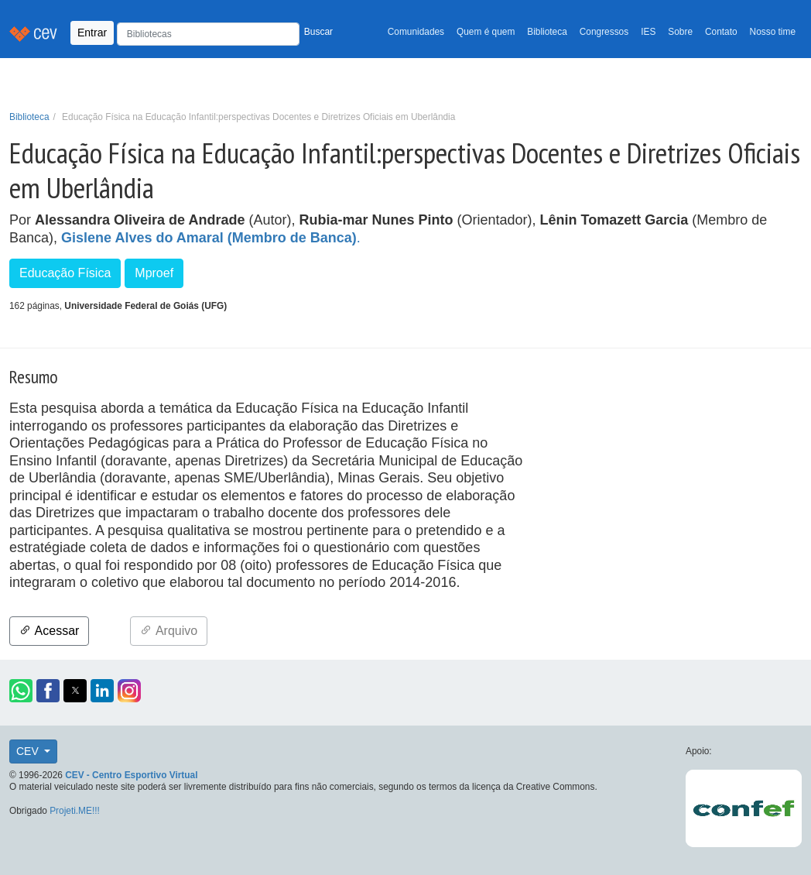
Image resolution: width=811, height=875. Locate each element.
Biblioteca (547, 31)
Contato (721, 31)
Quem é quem (486, 31)
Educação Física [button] (65, 273)
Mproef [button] (154, 273)
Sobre (680, 31)
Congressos (604, 31)
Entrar (92, 32)
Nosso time (773, 31)
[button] (21, 690)
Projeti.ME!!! (75, 810)
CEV (29, 751)
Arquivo (168, 630)
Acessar (49, 630)
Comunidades (416, 31)
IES (648, 31)
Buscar (318, 31)
